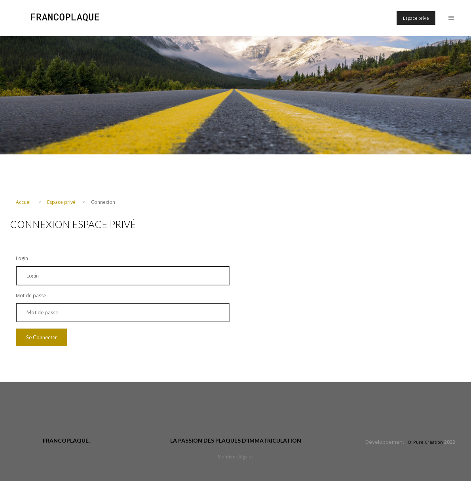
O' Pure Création (425, 442)
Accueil (24, 202)
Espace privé (416, 18)
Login (22, 258)
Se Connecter (41, 337)
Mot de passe (31, 295)
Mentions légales (235, 457)
